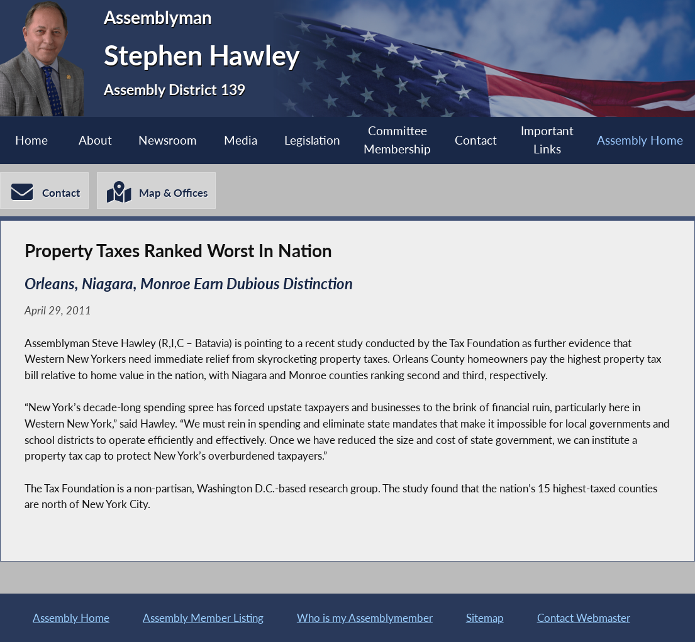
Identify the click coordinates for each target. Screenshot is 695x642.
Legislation (312, 140)
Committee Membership (397, 139)
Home (31, 140)
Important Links (547, 139)
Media (240, 140)
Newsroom (167, 140)
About (95, 140)
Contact (476, 140)
